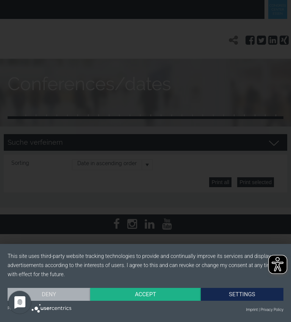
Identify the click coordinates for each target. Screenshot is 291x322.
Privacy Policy (272, 310)
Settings (242, 294)
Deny (49, 294)
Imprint (252, 310)
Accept (145, 294)
